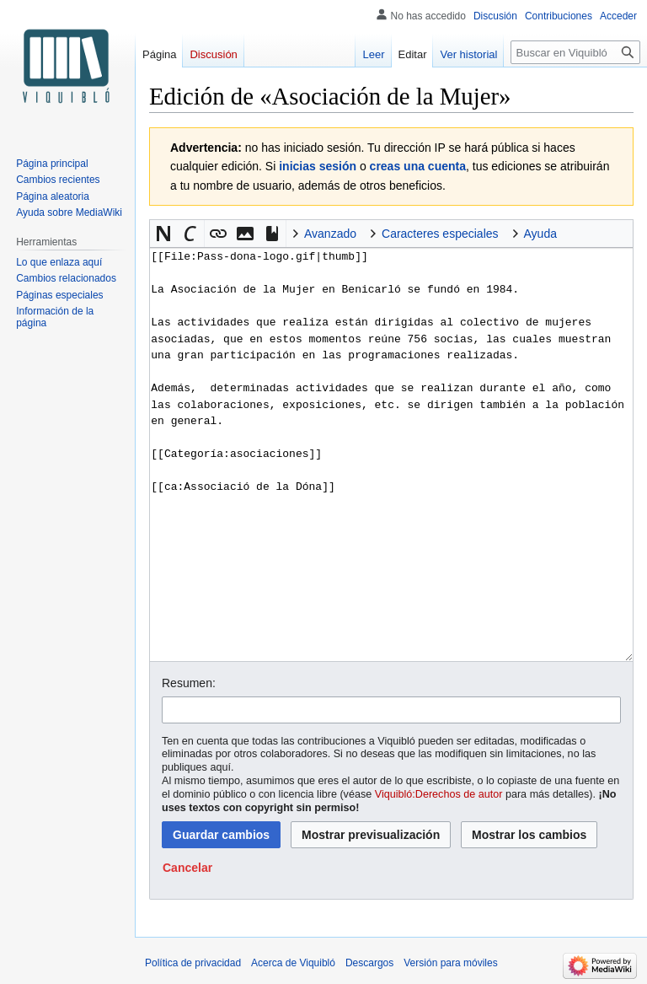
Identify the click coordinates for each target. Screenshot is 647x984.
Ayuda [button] (540, 233)
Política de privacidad (193, 963)
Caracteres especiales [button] (440, 233)
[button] (163, 233)
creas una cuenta (418, 166)
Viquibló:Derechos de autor (439, 794)
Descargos (369, 963)
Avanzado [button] (330, 233)
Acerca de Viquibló (293, 963)
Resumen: (189, 683)
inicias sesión (317, 166)
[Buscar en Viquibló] (575, 52)
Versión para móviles (450, 963)
